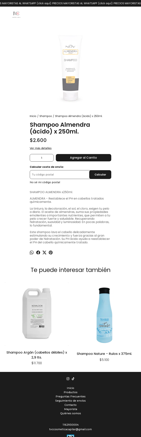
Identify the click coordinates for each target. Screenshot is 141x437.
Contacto (70, 364)
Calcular (100, 174)
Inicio (70, 347)
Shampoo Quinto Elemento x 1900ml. (70, 289)
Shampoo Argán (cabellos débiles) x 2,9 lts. (16, 314)
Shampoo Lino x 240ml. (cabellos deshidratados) (124, 289)
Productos (70, 351)
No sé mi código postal (45, 182)
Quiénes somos (70, 372)
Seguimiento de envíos (70, 360)
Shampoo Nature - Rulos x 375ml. (43, 314)
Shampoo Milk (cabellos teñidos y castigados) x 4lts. (97, 289)
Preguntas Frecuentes (71, 356)
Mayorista (70, 368)
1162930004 (71, 384)
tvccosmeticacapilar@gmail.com (70, 388)
